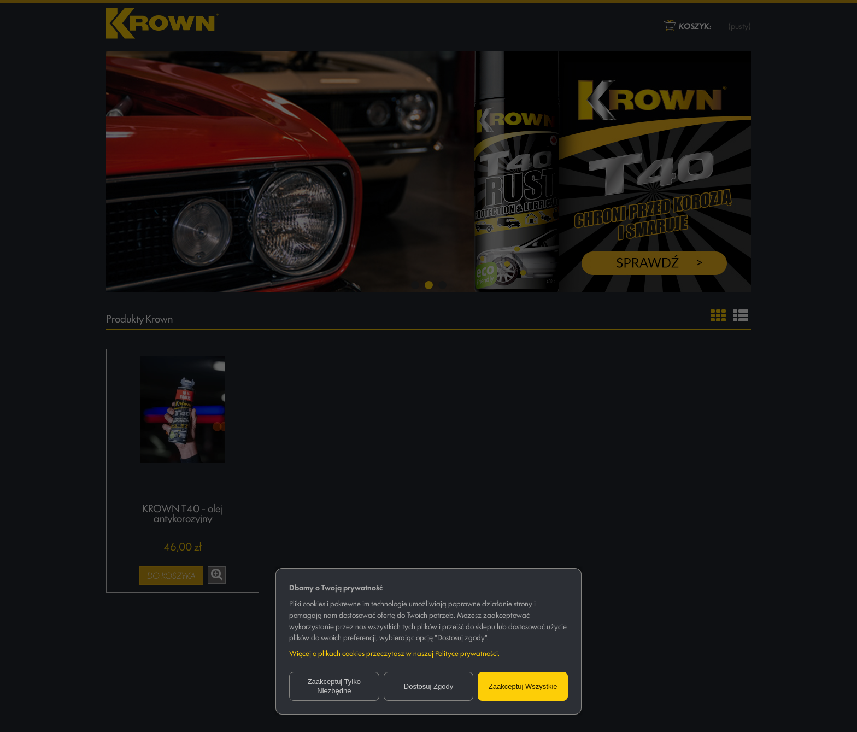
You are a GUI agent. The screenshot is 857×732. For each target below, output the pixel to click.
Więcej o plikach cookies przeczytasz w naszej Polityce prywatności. (394, 652)
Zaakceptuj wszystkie (523, 686)
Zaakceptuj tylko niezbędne (334, 686)
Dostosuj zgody (428, 686)
